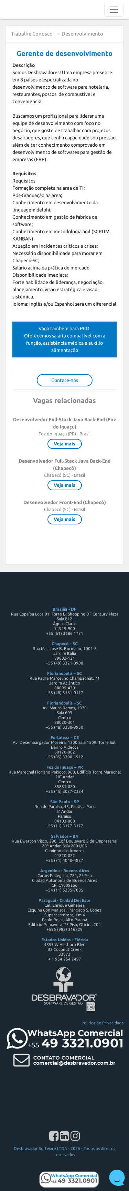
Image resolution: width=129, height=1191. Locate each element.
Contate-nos (64, 380)
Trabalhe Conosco (32, 34)
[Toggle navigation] (113, 10)
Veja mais (64, 443)
